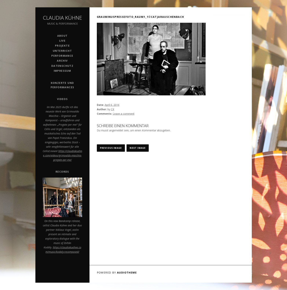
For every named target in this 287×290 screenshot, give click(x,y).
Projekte (62, 45)
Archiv (62, 60)
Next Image (138, 147)
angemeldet (116, 130)
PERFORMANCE (62, 55)
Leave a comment (123, 113)
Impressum (62, 70)
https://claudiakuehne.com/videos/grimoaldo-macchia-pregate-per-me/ (62, 155)
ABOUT (62, 35)
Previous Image (111, 147)
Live (62, 40)
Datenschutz (62, 66)
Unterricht (62, 50)
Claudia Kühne (62, 17)
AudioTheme (127, 272)
